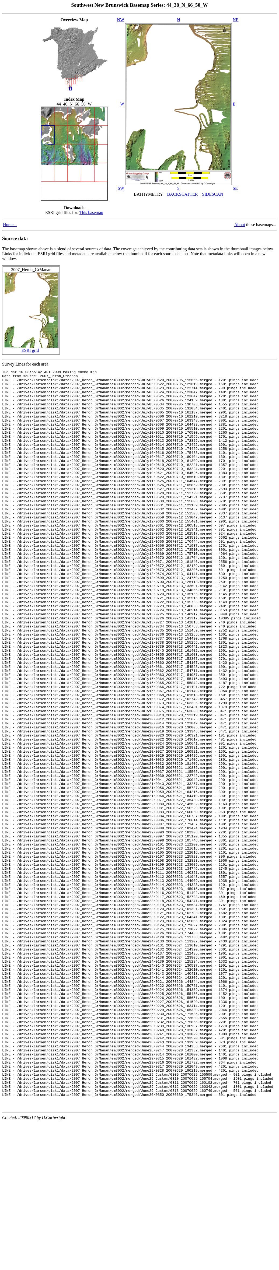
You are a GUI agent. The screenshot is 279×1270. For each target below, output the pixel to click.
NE (235, 19)
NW (120, 19)
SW (121, 188)
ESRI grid (30, 350)
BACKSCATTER (182, 194)
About (239, 224)
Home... (10, 224)
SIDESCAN (212, 194)
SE (235, 188)
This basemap (91, 212)
